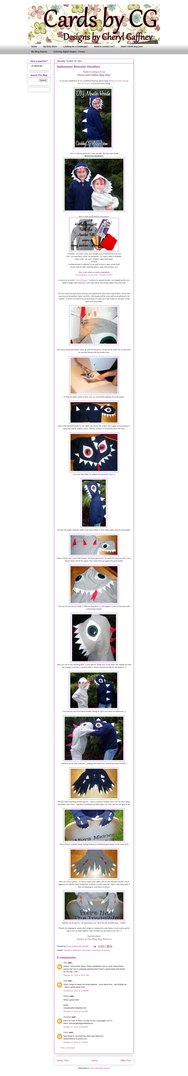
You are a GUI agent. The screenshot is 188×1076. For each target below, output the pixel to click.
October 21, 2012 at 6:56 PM (75, 1027)
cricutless (68, 950)
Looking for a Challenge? (75, 46)
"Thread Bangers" (81, 280)
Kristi (65, 1032)
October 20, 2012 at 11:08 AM (76, 991)
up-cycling (105, 950)
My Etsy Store (50, 46)
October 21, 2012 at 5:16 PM (75, 1011)
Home (34, 46)
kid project (87, 950)
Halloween (77, 950)
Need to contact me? (104, 46)
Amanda (67, 1017)
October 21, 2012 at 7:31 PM (75, 1042)
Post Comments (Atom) (100, 1068)
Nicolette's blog (120, 81)
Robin (66, 996)
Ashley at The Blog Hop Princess (94, 939)
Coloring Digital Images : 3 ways (69, 51)
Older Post (125, 1060)
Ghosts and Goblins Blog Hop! (94, 74)
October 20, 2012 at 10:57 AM (76, 975)
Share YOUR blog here (132, 46)
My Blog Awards (39, 51)
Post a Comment (68, 1048)
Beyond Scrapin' (84, 83)
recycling (96, 950)
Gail (65, 963)
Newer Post (63, 1060)
